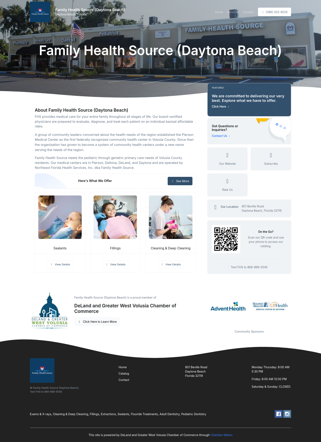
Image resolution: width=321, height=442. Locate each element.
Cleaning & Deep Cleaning (171, 248)
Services (233, 12)
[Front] (41, 12)
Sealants (60, 248)
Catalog (124, 373)
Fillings (115, 248)
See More (180, 181)
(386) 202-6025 (274, 12)
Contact (248, 12)
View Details (60, 264)
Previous (204, 306)
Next (294, 306)
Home (219, 12)
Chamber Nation (221, 435)
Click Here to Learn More (97, 321)
